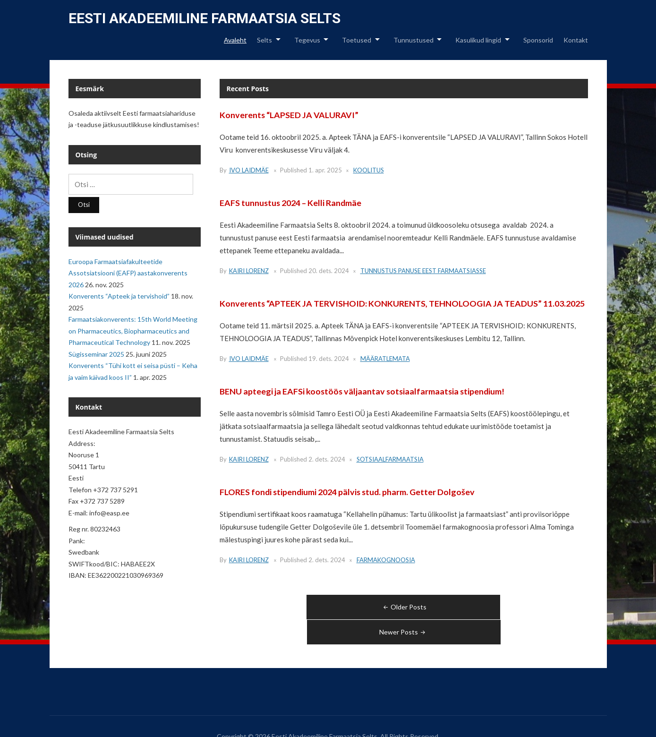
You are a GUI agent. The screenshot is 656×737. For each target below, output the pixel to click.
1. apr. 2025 (325, 170)
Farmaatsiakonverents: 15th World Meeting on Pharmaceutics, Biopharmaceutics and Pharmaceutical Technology (132, 330)
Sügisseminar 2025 (96, 354)
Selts (264, 40)
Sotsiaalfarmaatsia (390, 459)
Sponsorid (538, 40)
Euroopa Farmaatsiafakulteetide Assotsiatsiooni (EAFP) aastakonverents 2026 (127, 273)
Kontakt (575, 40)
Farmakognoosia (386, 560)
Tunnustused (413, 40)
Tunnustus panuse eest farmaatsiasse (423, 270)
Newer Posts (496, 607)
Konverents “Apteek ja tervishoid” (119, 296)
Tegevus (307, 40)
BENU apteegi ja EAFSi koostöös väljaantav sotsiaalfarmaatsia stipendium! (364, 391)
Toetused (356, 40)
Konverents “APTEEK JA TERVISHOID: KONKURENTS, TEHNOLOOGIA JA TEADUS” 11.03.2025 (402, 303)
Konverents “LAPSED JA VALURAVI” (289, 115)
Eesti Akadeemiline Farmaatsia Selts (204, 18)
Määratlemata (385, 358)
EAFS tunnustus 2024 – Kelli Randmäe (291, 202)
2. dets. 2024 (326, 459)
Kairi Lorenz (249, 270)
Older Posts (312, 607)
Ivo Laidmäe (249, 170)
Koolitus (368, 170)
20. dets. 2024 (328, 270)
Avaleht (235, 40)
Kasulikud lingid (478, 40)
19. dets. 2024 (328, 358)
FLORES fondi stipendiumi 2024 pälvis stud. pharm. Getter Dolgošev (348, 492)
